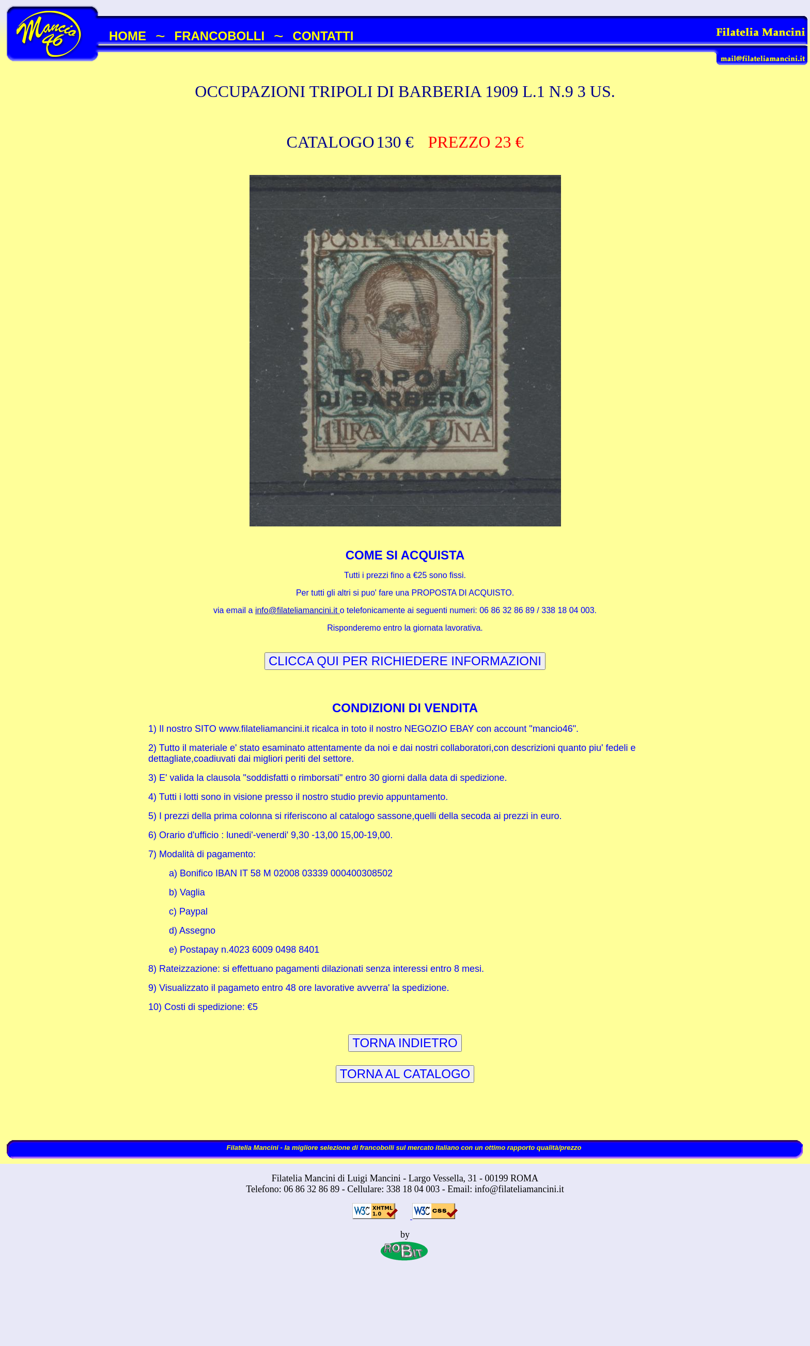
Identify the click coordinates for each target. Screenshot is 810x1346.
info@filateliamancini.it (297, 610)
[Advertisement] (405, 1313)
